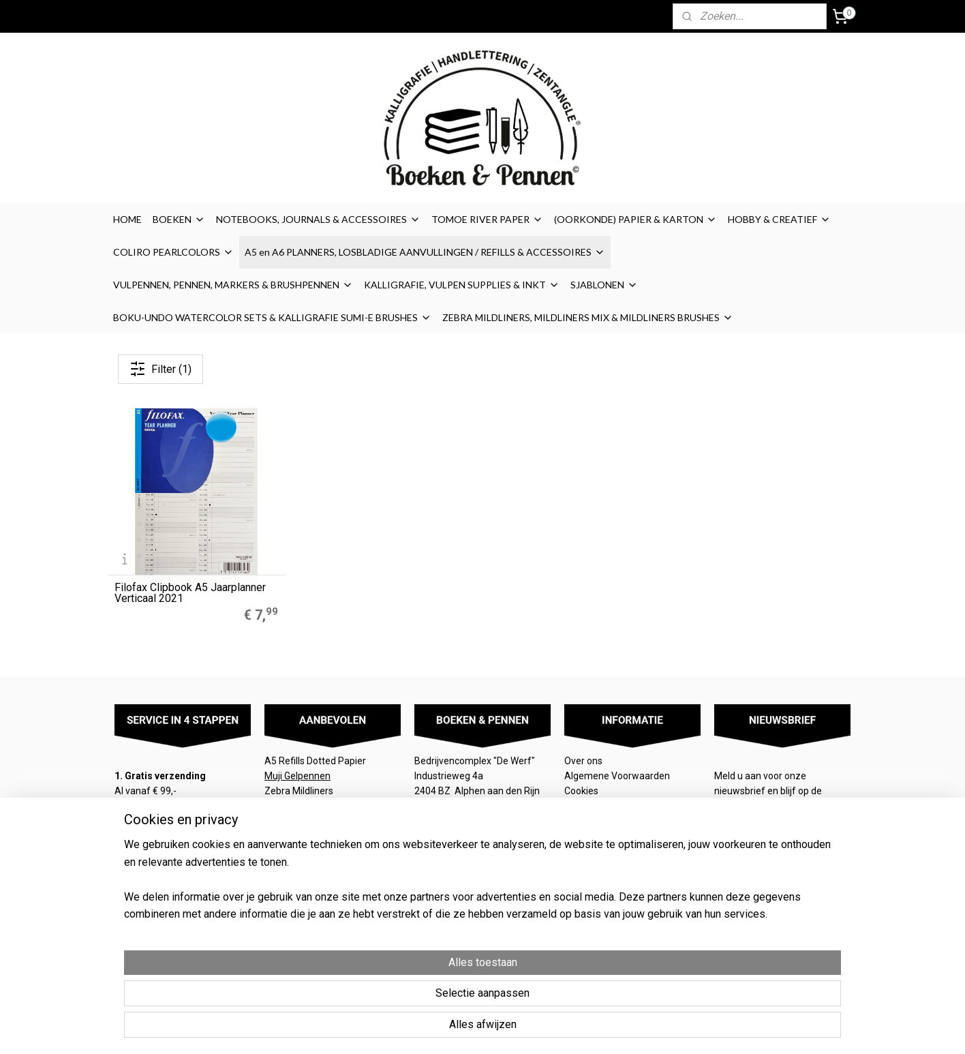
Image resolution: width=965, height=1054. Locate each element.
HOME (127, 219)
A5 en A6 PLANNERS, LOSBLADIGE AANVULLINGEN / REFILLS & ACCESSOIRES (425, 252)
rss (561, 999)
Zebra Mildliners (299, 790)
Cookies (582, 790)
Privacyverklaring (601, 821)
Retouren (585, 837)
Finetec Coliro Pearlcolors (318, 806)
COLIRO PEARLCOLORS (173, 252)
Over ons (583, 760)
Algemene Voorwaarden (618, 775)
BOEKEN (179, 219)
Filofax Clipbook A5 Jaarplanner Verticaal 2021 (190, 593)
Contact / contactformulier (621, 852)
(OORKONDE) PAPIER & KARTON (635, 219)
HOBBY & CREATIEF (779, 219)
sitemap (535, 999)
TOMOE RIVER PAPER (487, 219)
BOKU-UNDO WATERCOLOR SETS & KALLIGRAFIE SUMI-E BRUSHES (272, 317)
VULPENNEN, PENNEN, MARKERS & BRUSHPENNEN (233, 284)
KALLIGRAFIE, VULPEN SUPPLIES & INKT (462, 284)
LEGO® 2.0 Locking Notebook (326, 821)
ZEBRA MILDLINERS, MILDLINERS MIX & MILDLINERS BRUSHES (587, 317)
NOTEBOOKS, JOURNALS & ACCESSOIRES (318, 219)
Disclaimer (586, 806)
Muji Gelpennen (297, 775)
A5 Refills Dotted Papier (315, 760)
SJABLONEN (604, 284)
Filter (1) (160, 369)
